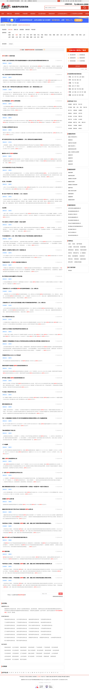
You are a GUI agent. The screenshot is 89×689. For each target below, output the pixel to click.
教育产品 (75, 122)
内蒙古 (72, 34)
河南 (42, 34)
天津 (24, 37)
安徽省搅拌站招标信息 (9, 619)
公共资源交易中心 (62, 13)
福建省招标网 (23, 647)
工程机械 (75, 125)
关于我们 (26, 676)
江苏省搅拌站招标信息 (34, 628)
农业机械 (70, 128)
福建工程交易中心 (71, 145)
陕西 (13, 37)
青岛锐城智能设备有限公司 (73, 211)
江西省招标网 (15, 653)
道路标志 (70, 113)
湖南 (54, 34)
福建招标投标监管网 (72, 149)
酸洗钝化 (77, 249)
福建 (17, 34)
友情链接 (59, 676)
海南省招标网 (7, 650)
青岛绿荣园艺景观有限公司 (73, 220)
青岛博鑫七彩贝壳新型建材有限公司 (75, 226)
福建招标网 (14, 25)
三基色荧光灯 (82, 255)
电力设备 (70, 116)
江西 (65, 34)
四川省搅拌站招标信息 (9, 637)
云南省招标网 (7, 659)
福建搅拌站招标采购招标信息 (24, 25)
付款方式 (43, 676)
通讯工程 (83, 122)
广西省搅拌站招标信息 (21, 622)
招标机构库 (52, 13)
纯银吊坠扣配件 (83, 249)
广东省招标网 (39, 647)
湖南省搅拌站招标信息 (9, 628)
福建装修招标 (71, 193)
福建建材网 (70, 196)
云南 (35, 37)
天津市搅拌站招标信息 (21, 637)
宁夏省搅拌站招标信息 (34, 631)
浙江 (68, 1)
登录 (86, 69)
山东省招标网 (55, 653)
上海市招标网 (23, 656)
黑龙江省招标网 (31, 650)
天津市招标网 (39, 656)
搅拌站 (39, 66)
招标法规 (51, 676)
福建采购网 (70, 172)
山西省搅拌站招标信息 (21, 634)
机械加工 (80, 125)
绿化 (77, 107)
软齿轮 (73, 243)
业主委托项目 (42, 13)
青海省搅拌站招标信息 (46, 631)
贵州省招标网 (55, 647)
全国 (9, 32)
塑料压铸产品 (76, 252)
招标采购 (10, 29)
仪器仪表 (75, 113)
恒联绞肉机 (76, 259)
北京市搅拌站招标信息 (21, 619)
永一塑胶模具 (83, 252)
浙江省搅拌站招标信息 (9, 640)
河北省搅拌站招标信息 (9, 625)
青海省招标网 (47, 653)
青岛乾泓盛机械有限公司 (73, 217)
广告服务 (47, 676)
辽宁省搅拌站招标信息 (9, 631)
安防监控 (11, 43)
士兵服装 (70, 246)
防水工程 (80, 104)
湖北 (73, 1)
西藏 (27, 37)
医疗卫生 (70, 110)
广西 (27, 34)
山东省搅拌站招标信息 (9, 634)
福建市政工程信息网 (72, 142)
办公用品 (75, 119)
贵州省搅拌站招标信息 (34, 622)
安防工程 (70, 119)
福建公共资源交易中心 (72, 136)
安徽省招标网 (7, 647)
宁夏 (77, 34)
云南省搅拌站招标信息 (56, 637)
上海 (17, 37)
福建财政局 (70, 161)
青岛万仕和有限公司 (72, 232)
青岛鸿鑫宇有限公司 (72, 229)
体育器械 (70, 122)
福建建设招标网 (71, 199)
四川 (20, 37)
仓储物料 (80, 110)
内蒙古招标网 (31, 653)
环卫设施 (70, 107)
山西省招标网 (7, 656)
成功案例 (34, 676)
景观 (81, 107)
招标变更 (27, 29)
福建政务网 (70, 164)
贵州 (31, 34)
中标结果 (25, 13)
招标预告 (17, 13)
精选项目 (33, 13)
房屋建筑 (70, 104)
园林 (74, 107)
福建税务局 (70, 155)
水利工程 (80, 113)
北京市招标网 (15, 647)
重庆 (42, 37)
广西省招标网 (47, 647)
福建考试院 (70, 187)
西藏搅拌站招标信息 (33, 637)
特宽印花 (70, 252)
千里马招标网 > (9, 25)
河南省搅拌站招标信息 (21, 625)
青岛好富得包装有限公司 (73, 235)
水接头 (69, 243)
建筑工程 (75, 104)
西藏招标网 (46, 656)
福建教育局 (70, 158)
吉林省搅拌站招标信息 (21, 628)
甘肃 (20, 34)
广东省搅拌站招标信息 (9, 622)
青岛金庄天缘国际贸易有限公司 (74, 223)
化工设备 (75, 116)
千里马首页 (21, 676)
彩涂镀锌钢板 (83, 246)
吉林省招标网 (56, 650)
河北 (78, 1)
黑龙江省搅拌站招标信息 (34, 625)
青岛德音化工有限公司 (72, 214)
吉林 (58, 34)
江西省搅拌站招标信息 (46, 628)
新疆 (31, 37)
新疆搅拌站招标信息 (44, 637)
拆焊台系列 (70, 262)
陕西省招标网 (15, 656)
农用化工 (80, 128)
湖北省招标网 (40, 650)
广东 (61, 1)
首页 (3, 13)
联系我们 (30, 676)
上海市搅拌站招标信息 (46, 634)
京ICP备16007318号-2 (63, 679)
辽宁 (68, 34)
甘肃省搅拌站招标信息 (46, 619)
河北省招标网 (15, 650)
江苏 (66, 1)
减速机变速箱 (83, 259)
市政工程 (85, 107)
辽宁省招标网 (23, 653)
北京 (64, 1)
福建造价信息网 (71, 181)
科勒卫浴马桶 (76, 246)
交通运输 (75, 110)
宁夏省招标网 (39, 653)
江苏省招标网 (7, 653)
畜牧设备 (75, 128)
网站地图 (64, 676)
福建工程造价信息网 (72, 190)
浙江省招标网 (15, 659)
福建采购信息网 (71, 175)
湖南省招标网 (48, 650)
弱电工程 (80, 116)
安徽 (76, 1)
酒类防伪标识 (71, 249)
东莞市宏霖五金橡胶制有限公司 (74, 208)
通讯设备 (70, 125)
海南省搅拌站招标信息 (46, 622)
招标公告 (9, 13)
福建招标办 (70, 139)
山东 (71, 1)
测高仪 (69, 255)
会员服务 (39, 676)
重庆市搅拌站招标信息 (21, 640)
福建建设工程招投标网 (72, 184)
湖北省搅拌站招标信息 (47, 625)
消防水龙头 (70, 259)
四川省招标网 (31, 656)
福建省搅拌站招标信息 (34, 619)
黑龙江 (46, 34)
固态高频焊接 (75, 255)
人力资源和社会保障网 (76, 13)
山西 (9, 37)
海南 (35, 34)
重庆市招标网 (23, 659)
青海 (80, 34)
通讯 (79, 122)
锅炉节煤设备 (79, 243)
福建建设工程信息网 (72, 178)
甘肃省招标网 (31, 647)
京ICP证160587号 (55, 679)
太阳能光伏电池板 (77, 262)
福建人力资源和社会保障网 (73, 152)
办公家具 (80, 119)
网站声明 (55, 676)
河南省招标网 (23, 650)
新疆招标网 (53, 656)
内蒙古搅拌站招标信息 (21, 631)
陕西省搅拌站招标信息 (34, 634)
